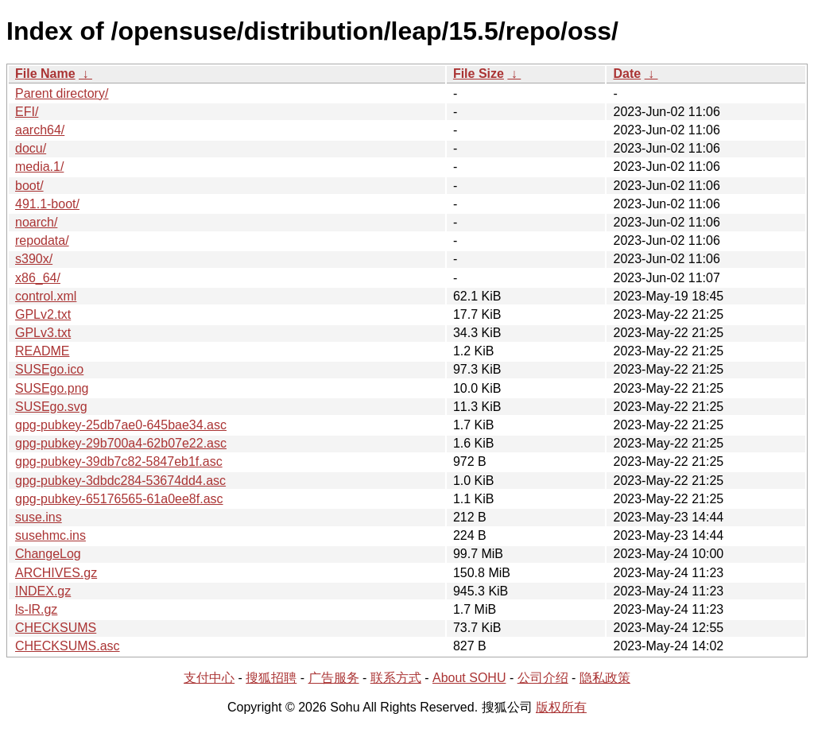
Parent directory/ (61, 93)
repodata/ (42, 240)
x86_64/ (37, 278)
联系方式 (395, 677)
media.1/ (39, 166)
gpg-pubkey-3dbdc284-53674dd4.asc (120, 480)
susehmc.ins (50, 535)
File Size (478, 73)
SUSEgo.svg (51, 406)
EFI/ (26, 111)
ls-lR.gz (36, 609)
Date (627, 73)
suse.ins (38, 517)
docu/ (30, 148)
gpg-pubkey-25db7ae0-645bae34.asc (121, 425)
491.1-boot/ (47, 204)
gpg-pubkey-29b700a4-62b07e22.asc (121, 443)
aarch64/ (39, 130)
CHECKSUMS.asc (67, 646)
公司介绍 (542, 677)
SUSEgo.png (52, 388)
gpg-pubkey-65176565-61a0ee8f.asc (119, 499)
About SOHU (469, 677)
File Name (45, 73)
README (42, 351)
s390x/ (33, 259)
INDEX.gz (43, 591)
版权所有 (561, 707)
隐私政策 (604, 677)
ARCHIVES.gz (56, 573)
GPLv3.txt (43, 332)
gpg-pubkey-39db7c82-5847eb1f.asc (119, 461)
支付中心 (209, 677)
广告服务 (333, 677)
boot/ (29, 185)
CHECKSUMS (55, 627)
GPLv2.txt (43, 314)
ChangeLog (48, 553)
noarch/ (36, 222)
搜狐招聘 (271, 677)
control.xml (45, 296)
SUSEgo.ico (49, 369)
